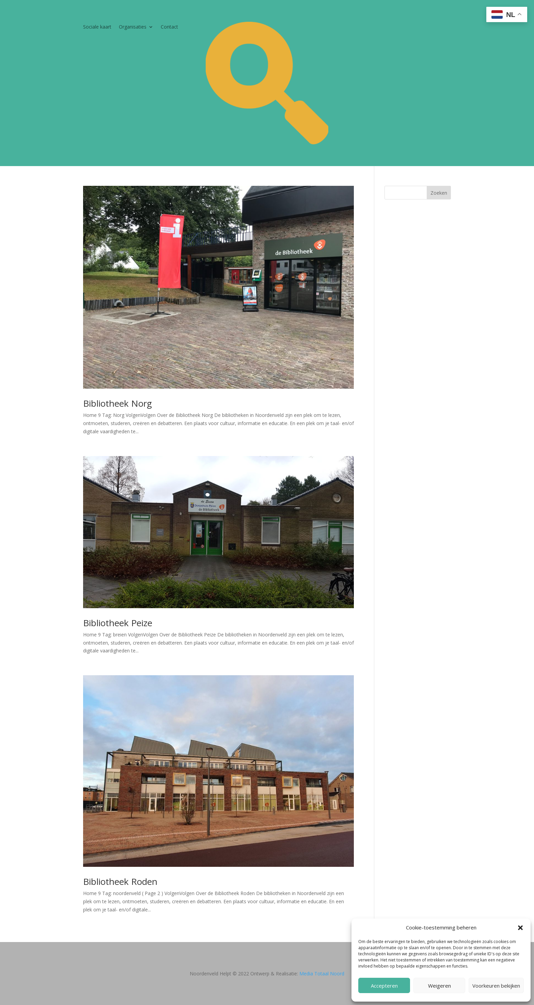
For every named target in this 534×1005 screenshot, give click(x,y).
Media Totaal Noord (321, 973)
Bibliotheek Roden (120, 881)
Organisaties (132, 27)
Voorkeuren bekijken (496, 985)
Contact (169, 27)
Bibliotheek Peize (117, 623)
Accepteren (384, 985)
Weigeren (439, 985)
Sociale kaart (97, 27)
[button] (520, 927)
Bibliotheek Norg (117, 403)
